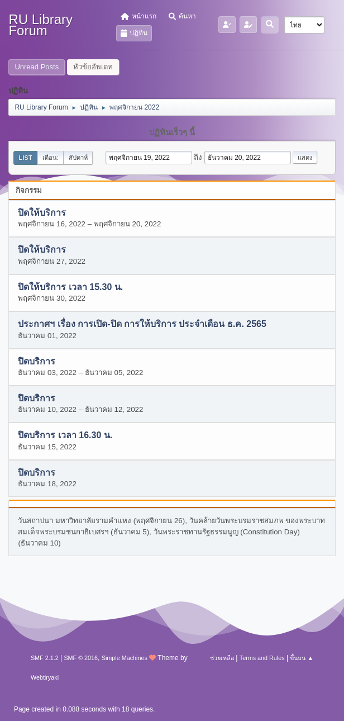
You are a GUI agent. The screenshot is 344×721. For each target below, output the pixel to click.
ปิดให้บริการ (42, 212)
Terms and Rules (262, 657)
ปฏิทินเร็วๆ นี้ (172, 132)
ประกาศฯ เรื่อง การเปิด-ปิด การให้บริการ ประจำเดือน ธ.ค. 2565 (142, 324)
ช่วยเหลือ (222, 657)
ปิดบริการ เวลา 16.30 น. (65, 435)
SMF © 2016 (81, 657)
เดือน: (50, 157)
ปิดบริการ (36, 361)
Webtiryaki (45, 677)
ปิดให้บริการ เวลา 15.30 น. (70, 287)
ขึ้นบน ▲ (301, 657)
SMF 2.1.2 (45, 657)
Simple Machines (124, 657)
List (25, 157)
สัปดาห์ (78, 157)
